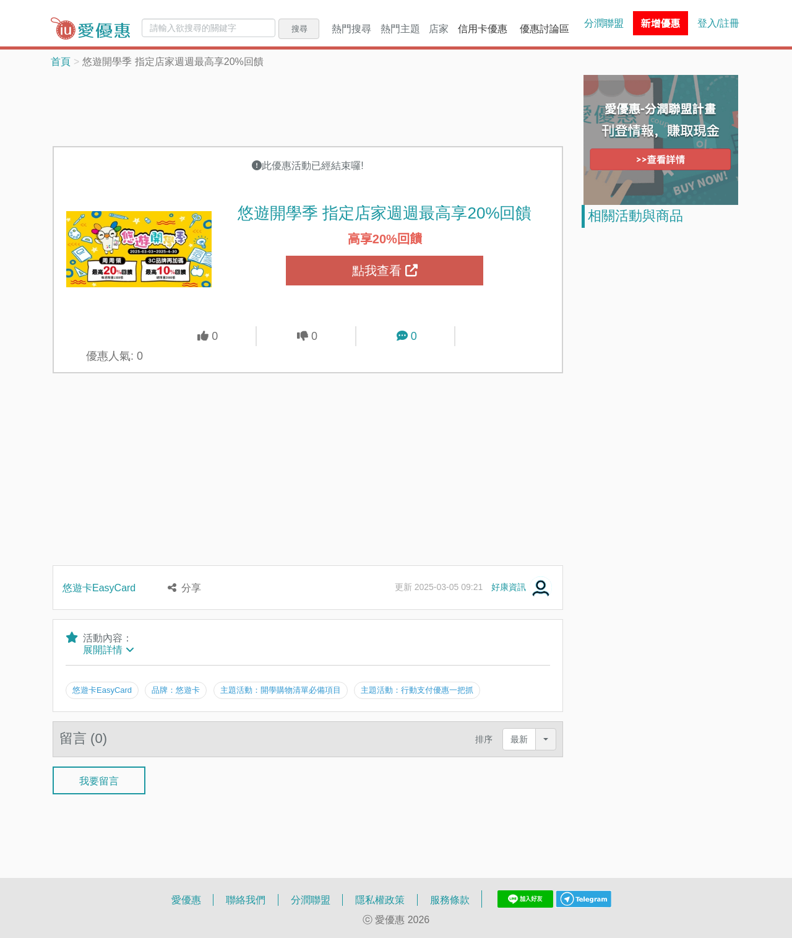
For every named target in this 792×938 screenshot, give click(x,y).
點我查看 (385, 270)
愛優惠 (186, 899)
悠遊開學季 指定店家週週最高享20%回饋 (385, 212)
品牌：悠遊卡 (176, 689)
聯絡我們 (245, 899)
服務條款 (450, 899)
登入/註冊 (718, 23)
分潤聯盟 (604, 23)
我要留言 (99, 780)
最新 (519, 739)
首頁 (61, 61)
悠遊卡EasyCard (99, 587)
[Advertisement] (308, 106)
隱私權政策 (380, 899)
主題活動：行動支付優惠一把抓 (417, 689)
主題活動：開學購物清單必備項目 (280, 689)
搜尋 (299, 28)
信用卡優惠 (482, 28)
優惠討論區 (544, 28)
